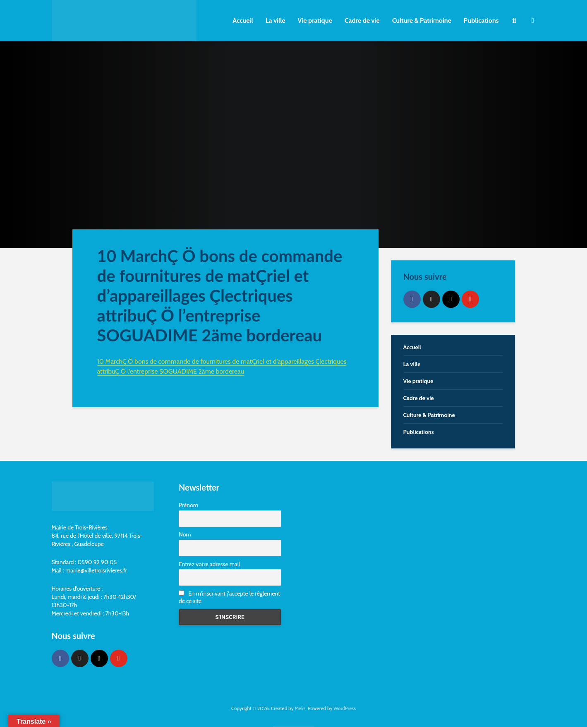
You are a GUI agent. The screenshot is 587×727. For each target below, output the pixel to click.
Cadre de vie (362, 20)
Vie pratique (315, 20)
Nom (185, 534)
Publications (481, 20)
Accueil (242, 20)
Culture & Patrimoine (421, 20)
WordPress (344, 708)
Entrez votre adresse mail (209, 564)
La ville (275, 20)
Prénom (188, 505)
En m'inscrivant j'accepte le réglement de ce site (229, 597)
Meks (300, 708)
